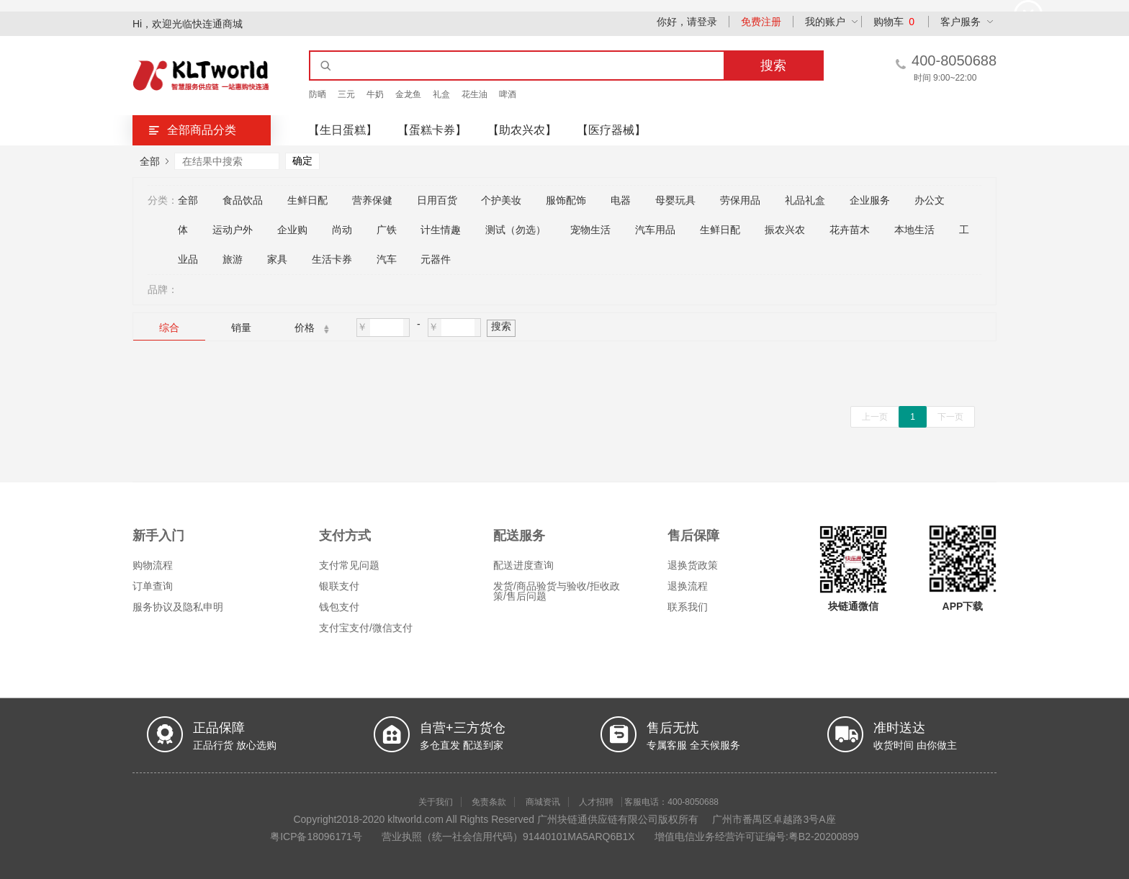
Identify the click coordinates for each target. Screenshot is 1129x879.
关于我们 (435, 802)
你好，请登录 (687, 21)
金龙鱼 (408, 94)
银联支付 (339, 586)
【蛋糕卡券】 (432, 130)
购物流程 (152, 565)
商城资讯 (543, 802)
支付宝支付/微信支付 (366, 628)
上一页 (875, 417)
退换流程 (687, 586)
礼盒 (441, 94)
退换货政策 (692, 565)
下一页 (950, 417)
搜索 (501, 326)
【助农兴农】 (522, 130)
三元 (346, 94)
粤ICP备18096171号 (316, 836)
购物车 (893, 21)
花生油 (474, 94)
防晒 (317, 94)
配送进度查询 (523, 565)
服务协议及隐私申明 (177, 607)
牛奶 (375, 94)
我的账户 (825, 21)
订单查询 (152, 586)
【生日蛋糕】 (342, 130)
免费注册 (761, 21)
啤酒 (507, 94)
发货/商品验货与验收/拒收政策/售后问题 (556, 591)
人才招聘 (596, 802)
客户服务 (960, 21)
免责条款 (489, 802)
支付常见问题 (349, 565)
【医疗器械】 (611, 130)
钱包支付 (339, 607)
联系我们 (687, 607)
